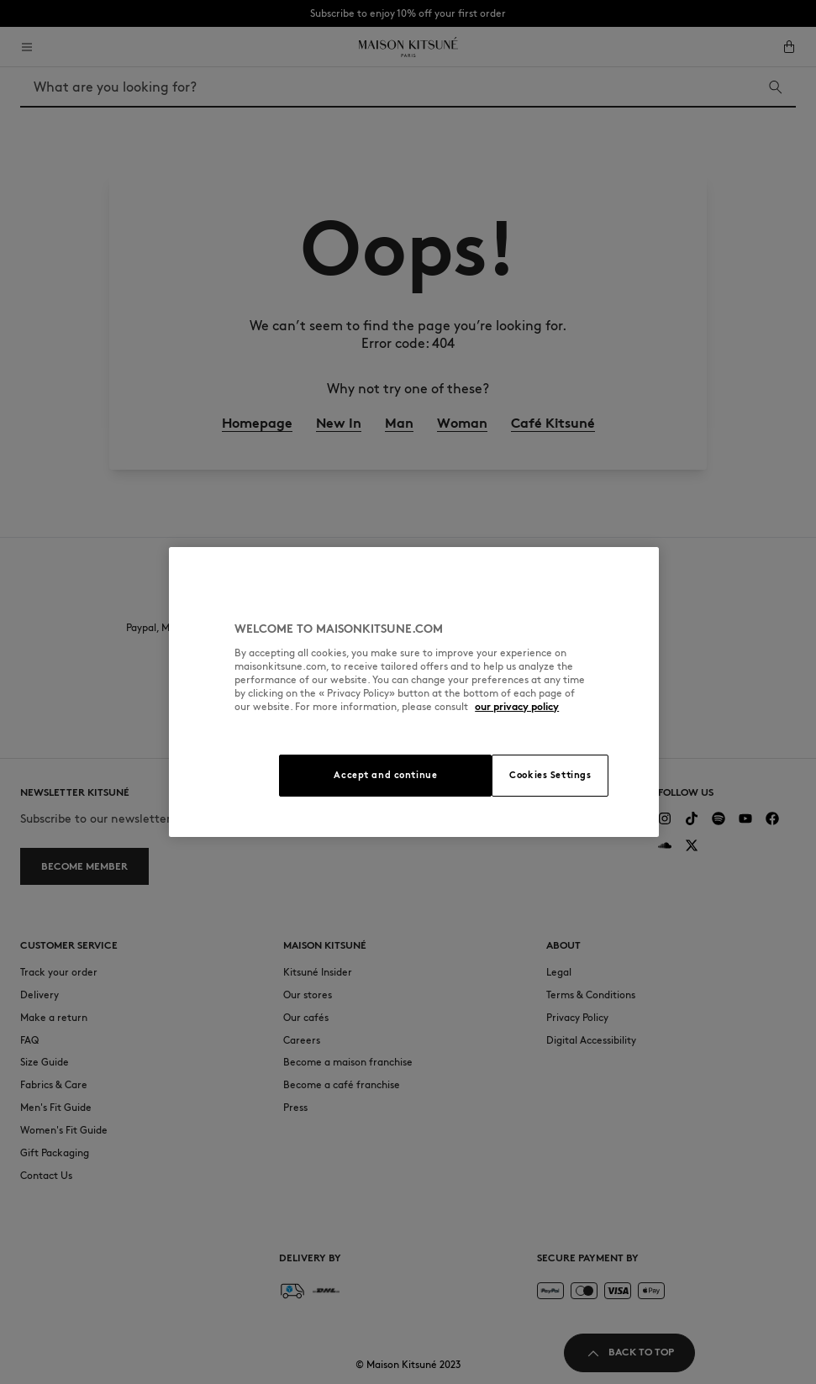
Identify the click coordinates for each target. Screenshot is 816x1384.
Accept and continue (385, 775)
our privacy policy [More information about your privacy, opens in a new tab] (517, 706)
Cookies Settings (550, 775)
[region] (414, 692)
